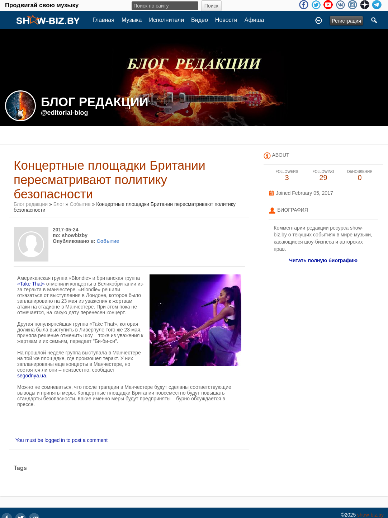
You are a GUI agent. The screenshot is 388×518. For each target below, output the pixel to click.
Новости (226, 20)
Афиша (254, 20)
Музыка (132, 20)
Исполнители (166, 20)
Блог (58, 204)
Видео (199, 20)
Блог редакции (31, 204)
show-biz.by (370, 515)
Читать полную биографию (323, 260)
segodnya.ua (31, 375)
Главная (103, 20)
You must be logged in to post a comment (61, 440)
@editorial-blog (64, 112)
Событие (80, 204)
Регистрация (346, 21)
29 (323, 176)
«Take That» (31, 284)
